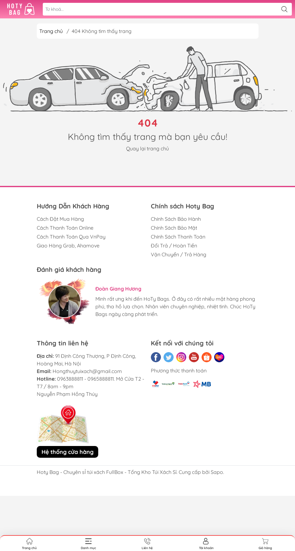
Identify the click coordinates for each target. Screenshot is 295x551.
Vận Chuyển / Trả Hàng (178, 254)
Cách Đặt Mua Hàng (60, 219)
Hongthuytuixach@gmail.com (87, 371)
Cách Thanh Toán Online (65, 228)
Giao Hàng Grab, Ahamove (68, 245)
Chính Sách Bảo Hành (176, 219)
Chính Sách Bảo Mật (174, 228)
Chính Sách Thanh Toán (178, 236)
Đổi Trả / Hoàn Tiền (174, 245)
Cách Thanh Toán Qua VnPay (71, 236)
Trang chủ (51, 31)
